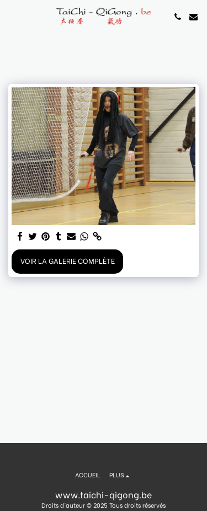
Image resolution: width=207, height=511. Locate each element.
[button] (12, 16)
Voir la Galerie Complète (67, 260)
